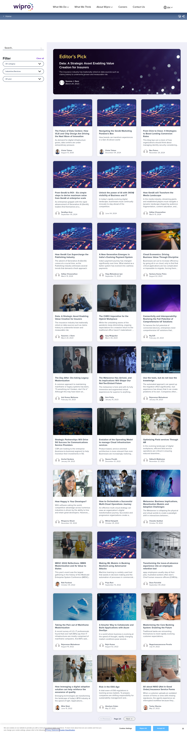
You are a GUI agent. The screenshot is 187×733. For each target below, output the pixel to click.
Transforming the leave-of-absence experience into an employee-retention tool (160, 565)
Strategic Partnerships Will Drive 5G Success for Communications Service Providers (71, 442)
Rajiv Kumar (110, 644)
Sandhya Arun (66, 212)
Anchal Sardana (67, 459)
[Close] (183, 728)
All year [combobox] (8, 79)
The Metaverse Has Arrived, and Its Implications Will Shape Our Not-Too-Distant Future (115, 380)
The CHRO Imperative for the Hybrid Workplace (113, 318)
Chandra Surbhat (156, 521)
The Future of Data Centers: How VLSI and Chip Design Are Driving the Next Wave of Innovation (72, 133)
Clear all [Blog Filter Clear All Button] (40, 58)
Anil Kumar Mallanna (69, 397)
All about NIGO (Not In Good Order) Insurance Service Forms (159, 688)
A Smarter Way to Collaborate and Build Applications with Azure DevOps (116, 627)
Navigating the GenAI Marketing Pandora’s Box (115, 132)
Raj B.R (152, 335)
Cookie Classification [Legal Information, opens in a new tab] (67, 730)
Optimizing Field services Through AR (160, 441)
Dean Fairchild (155, 582)
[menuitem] (168, 7)
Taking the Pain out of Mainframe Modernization (72, 626)
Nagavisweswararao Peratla (160, 644)
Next (128, 718)
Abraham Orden (111, 706)
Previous (106, 718)
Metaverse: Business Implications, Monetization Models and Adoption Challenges (160, 504)
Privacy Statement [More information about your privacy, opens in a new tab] (52, 730)
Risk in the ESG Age (109, 686)
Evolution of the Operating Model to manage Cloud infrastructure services (116, 442)
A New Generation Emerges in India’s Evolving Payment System (116, 256)
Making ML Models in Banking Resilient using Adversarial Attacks (114, 565)
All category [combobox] (10, 64)
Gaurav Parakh (111, 459)
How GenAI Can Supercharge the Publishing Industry (71, 256)
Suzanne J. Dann (68, 335)
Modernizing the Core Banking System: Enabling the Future (158, 626)
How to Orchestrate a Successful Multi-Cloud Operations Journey (115, 503)
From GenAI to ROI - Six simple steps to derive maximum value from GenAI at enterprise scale (71, 195)
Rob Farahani (66, 582)
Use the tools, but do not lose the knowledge (160, 379)
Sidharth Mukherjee (157, 459)
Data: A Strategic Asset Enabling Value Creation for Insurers (71, 318)
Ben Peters (153, 150)
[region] (93, 728)
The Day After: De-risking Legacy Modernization (71, 379)
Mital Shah (65, 706)
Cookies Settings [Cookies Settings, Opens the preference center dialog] (125, 728)
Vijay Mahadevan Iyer (114, 274)
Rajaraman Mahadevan (158, 397)
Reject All (143, 728)
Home (8, 17)
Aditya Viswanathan (157, 212)
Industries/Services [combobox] (13, 71)
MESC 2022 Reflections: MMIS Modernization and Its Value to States (70, 565)
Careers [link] (122, 7)
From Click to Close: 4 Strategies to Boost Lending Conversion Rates (160, 133)
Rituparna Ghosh (68, 521)
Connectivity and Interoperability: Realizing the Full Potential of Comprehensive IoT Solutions (160, 319)
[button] (179, 17)
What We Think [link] (83, 7)
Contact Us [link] (139, 7)
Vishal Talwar (66, 150)
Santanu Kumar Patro (157, 274)
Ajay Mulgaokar (111, 335)
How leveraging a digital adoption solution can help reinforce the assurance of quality (72, 689)
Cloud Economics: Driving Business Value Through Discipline (160, 256)
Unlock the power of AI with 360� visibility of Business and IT (116, 194)
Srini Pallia (109, 397)
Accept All (160, 728)
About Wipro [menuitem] (105, 7)
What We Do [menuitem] (61, 7)
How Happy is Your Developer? (70, 501)
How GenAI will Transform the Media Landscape (158, 194)
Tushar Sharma (155, 706)
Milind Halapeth (111, 521)
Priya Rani (109, 582)
